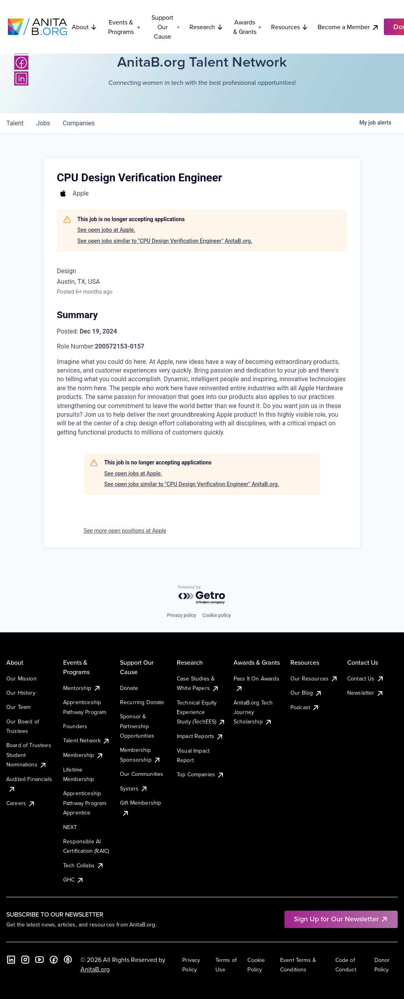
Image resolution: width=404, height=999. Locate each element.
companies (79, 123)
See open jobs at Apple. (106, 230)
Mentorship (82, 688)
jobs (43, 123)
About (84, 26)
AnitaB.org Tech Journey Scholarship (253, 712)
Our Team (18, 707)
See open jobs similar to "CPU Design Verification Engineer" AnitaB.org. (164, 241)
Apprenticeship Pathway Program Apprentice (84, 802)
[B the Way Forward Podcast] (68, 959)
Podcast (305, 707)
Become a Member (348, 27)
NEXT (70, 827)
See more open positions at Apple (125, 530)
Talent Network (86, 740)
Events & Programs (124, 27)
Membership (83, 755)
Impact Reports (200, 736)
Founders (75, 726)
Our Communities (141, 774)
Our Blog (306, 693)
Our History (21, 693)
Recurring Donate (142, 702)
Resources (289, 26)
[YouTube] (39, 959)
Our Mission (21, 678)
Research (206, 26)
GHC (73, 879)
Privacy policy (181, 615)
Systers (134, 788)
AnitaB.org (95, 969)
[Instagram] (25, 959)
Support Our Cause (166, 27)
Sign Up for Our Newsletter (341, 919)
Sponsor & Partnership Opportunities (137, 726)
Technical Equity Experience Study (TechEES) (201, 712)
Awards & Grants (247, 27)
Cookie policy (216, 615)
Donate (129, 688)
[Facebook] (21, 63)
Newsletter (365, 693)
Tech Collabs (83, 865)
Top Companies (200, 774)
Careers (21, 803)
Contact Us (365, 678)
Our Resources (314, 678)
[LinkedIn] (21, 78)
